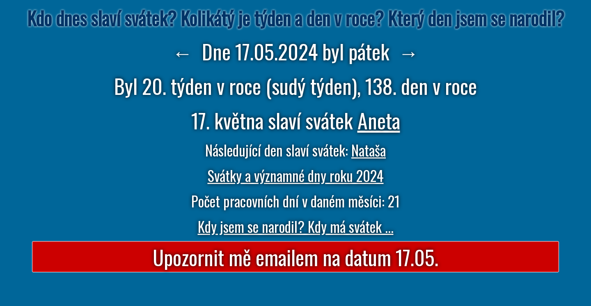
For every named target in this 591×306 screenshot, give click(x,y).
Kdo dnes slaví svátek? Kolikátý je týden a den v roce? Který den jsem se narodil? (295, 18)
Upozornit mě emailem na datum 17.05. (295, 257)
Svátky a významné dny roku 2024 (296, 175)
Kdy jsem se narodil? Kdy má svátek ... (296, 226)
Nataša (368, 150)
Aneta (378, 120)
